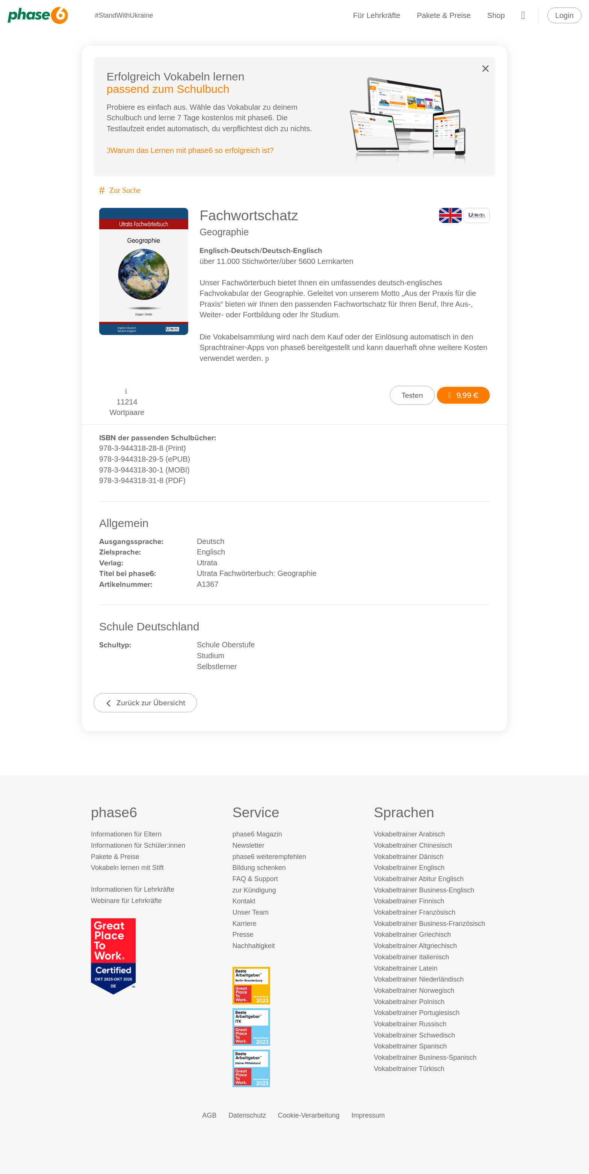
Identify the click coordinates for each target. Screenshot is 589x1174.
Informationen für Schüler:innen (138, 845)
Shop (496, 15)
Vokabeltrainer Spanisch (410, 1046)
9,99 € (463, 394)
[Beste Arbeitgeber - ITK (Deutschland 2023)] (296, 1027)
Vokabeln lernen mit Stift (127, 868)
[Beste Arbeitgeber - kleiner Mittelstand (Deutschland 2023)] (296, 1068)
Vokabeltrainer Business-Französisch (429, 923)
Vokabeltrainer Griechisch (412, 935)
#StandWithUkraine (124, 15)
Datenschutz (247, 1115)
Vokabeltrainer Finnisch (409, 901)
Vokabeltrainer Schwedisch (414, 1035)
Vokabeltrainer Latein (405, 968)
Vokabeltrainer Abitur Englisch (419, 879)
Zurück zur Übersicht (145, 702)
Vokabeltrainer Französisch (414, 912)
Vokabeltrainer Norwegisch (414, 990)
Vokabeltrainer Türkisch (409, 1069)
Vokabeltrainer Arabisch (409, 834)
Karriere (245, 923)
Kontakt (244, 901)
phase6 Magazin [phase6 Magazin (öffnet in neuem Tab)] (257, 834)
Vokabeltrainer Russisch (410, 1024)
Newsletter (248, 845)
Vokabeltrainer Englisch (409, 868)
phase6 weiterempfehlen (269, 856)
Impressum (368, 1115)
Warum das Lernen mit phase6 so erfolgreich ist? (190, 151)
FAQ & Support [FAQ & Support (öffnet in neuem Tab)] (255, 879)
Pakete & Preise (444, 15)
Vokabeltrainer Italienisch (411, 957)
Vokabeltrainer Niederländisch (419, 979)
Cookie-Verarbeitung (309, 1115)
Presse (243, 935)
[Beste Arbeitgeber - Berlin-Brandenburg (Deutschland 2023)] (296, 985)
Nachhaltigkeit (254, 946)
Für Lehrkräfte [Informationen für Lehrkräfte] (376, 15)
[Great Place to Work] (113, 955)
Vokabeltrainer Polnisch (409, 1002)
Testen (412, 394)
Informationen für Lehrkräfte (132, 890)
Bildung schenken (259, 868)
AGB (209, 1115)
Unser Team (251, 912)
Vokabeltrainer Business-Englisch (424, 890)
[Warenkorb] (523, 15)
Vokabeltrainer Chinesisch (413, 845)
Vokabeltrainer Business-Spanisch (425, 1058)
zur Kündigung (254, 890)
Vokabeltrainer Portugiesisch (416, 1013)
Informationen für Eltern (126, 834)
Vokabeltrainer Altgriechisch (415, 946)
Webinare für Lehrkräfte (126, 901)
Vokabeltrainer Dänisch (408, 856)
